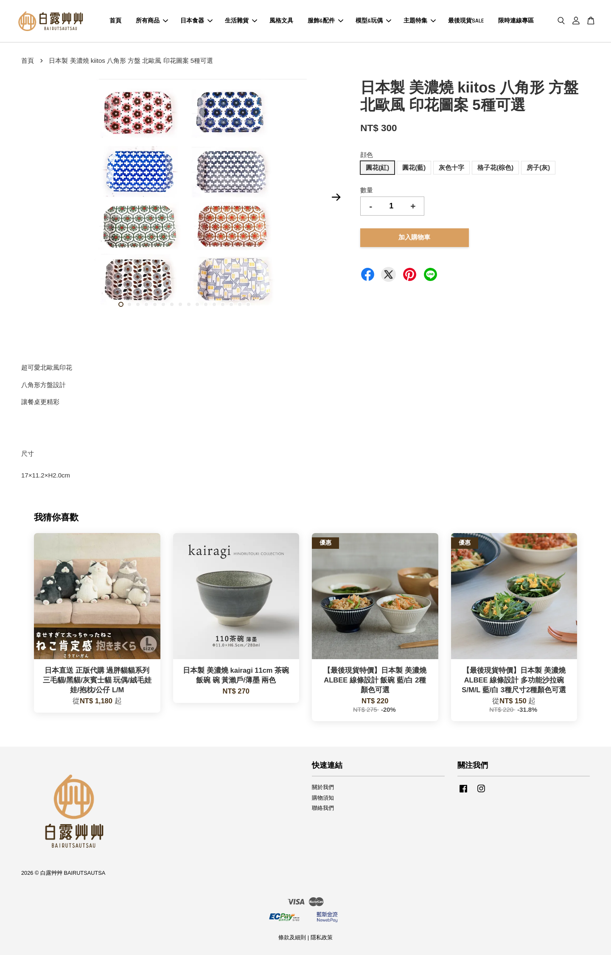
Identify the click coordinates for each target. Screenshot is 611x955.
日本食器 (196, 21)
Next (336, 197)
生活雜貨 (241, 21)
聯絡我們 (323, 808)
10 (197, 304)
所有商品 (152, 21)
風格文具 (281, 21)
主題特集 (420, 21)
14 (231, 304)
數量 (366, 190)
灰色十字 (451, 167)
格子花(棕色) (495, 167)
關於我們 (323, 787)
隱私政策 (322, 937)
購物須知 (323, 798)
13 (222, 304)
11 (205, 304)
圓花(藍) (414, 167)
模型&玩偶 (373, 21)
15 (239, 304)
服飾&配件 (325, 21)
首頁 (115, 21)
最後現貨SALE (466, 21)
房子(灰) (538, 167)
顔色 (366, 154)
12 (214, 304)
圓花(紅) (377, 167)
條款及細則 (292, 937)
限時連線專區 (516, 21)
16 (248, 304)
